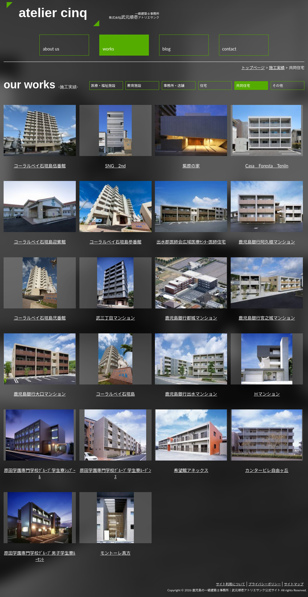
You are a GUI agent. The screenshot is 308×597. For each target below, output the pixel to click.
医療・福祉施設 (103, 85)
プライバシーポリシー (264, 584)
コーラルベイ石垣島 (115, 365)
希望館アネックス (191, 441)
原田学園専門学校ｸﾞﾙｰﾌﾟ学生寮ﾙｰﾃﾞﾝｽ (115, 444)
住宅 (203, 85)
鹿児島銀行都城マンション (191, 289)
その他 (278, 85)
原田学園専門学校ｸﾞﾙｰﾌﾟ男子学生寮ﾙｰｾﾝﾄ (40, 527)
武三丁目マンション (115, 289)
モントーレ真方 (115, 524)
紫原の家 (191, 136)
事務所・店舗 (174, 85)
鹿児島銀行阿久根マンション (267, 212)
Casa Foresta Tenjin (267, 136)
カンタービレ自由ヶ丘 (267, 441)
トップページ (253, 67)
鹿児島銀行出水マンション (191, 365)
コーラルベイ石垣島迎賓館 (40, 212)
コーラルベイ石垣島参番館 (115, 212)
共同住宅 (243, 85)
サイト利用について (230, 584)
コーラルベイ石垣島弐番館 (40, 289)
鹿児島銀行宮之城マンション (267, 289)
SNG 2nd (115, 136)
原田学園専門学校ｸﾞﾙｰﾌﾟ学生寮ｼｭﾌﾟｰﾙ (40, 444)
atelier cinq (53, 12)
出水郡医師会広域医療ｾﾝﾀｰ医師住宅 (191, 212)
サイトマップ (293, 584)
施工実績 (277, 67)
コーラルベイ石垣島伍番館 (40, 136)
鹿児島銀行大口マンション (40, 365)
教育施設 (134, 85)
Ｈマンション (267, 365)
